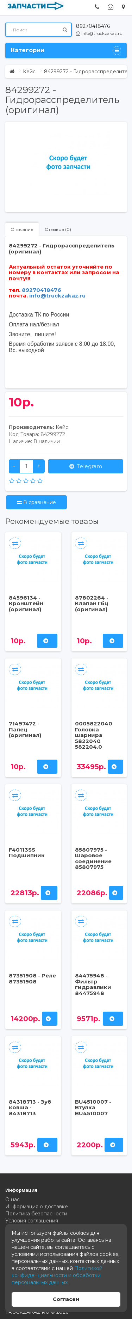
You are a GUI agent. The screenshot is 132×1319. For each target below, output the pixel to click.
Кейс (29, 71)
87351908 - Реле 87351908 (32, 978)
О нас (12, 1199)
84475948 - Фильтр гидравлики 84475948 (93, 984)
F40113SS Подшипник (27, 852)
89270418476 (93, 26)
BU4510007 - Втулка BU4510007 (93, 1107)
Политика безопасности (36, 1213)
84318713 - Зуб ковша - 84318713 (30, 1107)
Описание (22, 229)
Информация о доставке (36, 1206)
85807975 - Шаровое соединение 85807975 (93, 858)
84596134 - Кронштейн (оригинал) (26, 603)
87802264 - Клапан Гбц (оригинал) (91, 603)
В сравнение (36, 502)
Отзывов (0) (58, 229)
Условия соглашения (31, 1220)
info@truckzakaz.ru (99, 33)
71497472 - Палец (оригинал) (25, 729)
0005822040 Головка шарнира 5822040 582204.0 (93, 735)
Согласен (66, 1299)
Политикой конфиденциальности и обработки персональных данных (57, 1275)
